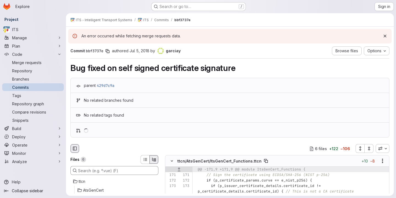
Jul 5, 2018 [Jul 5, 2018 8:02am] (139, 50)
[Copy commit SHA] (107, 51)
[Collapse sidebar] (33, 191)
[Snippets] (33, 120)
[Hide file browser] (74, 148)
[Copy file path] (266, 161)
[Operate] (33, 145)
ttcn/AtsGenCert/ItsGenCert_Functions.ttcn (219, 161)
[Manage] (33, 38)
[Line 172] (171, 180)
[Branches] (33, 79)
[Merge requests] (33, 62)
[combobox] (382, 148)
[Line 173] (171, 186)
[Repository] (33, 71)
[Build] (33, 128)
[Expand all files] (360, 148)
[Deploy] (33, 137)
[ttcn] (114, 181)
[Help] (33, 182)
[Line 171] (171, 175)
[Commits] (33, 87)
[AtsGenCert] (114, 190)
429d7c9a (105, 85)
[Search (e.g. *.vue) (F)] (114, 170)
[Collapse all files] (369, 148)
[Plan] (33, 46)
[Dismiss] (385, 36)
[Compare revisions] (33, 112)
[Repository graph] (33, 104)
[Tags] (33, 95)
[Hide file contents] (172, 161)
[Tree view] (154, 159)
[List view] (145, 159)
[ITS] (33, 29)
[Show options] (382, 161)
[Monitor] (33, 153)
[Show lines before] (179, 169)
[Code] (33, 54)
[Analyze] (33, 161)
